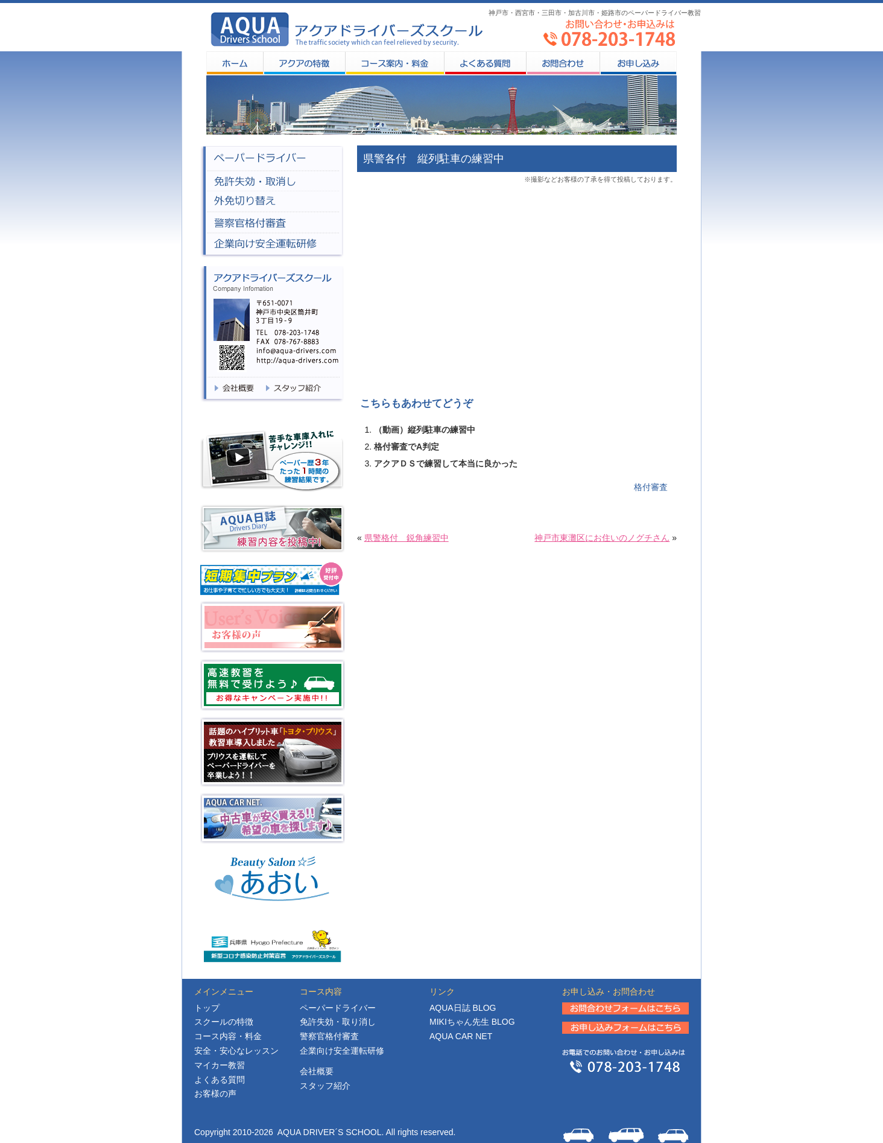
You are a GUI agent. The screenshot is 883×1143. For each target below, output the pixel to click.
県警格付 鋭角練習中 (406, 538)
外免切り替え (272, 201)
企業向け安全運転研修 (342, 1050)
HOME (234, 63)
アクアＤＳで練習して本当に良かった (445, 463)
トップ (207, 1008)
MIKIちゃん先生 (472, 1022)
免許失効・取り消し (338, 1022)
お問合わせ (563, 63)
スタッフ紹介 (325, 1085)
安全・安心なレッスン (236, 1050)
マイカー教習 (219, 1065)
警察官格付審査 (272, 223)
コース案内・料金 (394, 63)
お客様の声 (215, 1093)
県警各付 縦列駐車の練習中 (433, 159)
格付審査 (651, 487)
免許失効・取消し (272, 180)
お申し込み (638, 63)
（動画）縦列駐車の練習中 (424, 430)
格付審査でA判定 (406, 446)
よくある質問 (485, 63)
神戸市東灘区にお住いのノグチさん (601, 538)
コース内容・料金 (228, 1036)
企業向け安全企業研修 (272, 246)
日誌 (462, 1008)
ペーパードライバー (272, 158)
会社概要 (317, 1071)
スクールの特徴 (304, 63)
